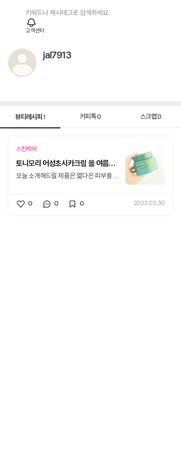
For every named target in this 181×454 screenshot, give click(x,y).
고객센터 (35, 30)
